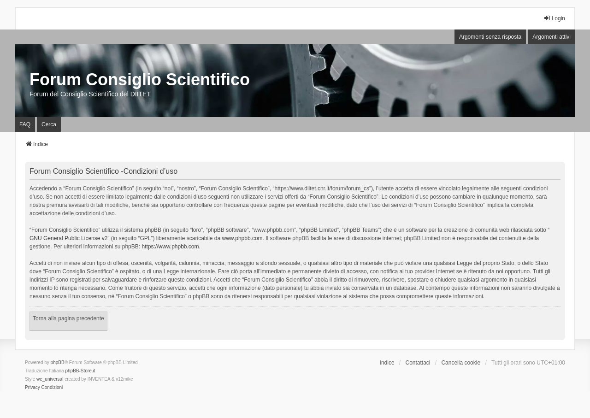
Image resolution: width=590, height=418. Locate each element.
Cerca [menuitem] (48, 124)
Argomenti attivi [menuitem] (551, 37)
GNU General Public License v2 (68, 238)
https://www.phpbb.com (170, 246)
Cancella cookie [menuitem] (460, 362)
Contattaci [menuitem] (418, 362)
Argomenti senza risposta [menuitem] (490, 37)
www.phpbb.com (242, 238)
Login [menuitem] (554, 18)
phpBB (58, 362)
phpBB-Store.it (80, 370)
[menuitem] (32, 387)
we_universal (49, 379)
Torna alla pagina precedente (68, 318)
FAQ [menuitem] (24, 124)
